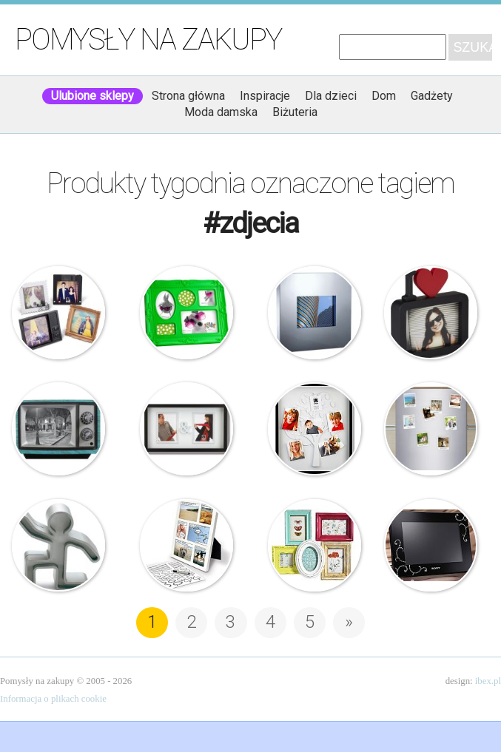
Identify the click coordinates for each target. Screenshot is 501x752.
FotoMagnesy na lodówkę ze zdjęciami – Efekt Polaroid (430, 428)
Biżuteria (294, 112)
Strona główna (188, 96)
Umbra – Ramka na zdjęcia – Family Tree (314, 428)
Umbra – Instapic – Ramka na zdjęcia (58, 312)
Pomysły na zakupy (148, 39)
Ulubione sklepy (92, 96)
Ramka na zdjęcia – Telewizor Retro (58, 428)
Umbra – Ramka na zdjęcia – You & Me (186, 428)
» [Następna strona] (349, 622)
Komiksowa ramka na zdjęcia (186, 545)
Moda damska (221, 112)
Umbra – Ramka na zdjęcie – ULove (430, 312)
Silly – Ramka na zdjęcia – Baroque (186, 312)
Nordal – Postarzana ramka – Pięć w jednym (314, 545)
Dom (383, 96)
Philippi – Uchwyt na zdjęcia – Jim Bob (58, 545)
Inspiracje (265, 96)
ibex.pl (488, 681)
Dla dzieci (331, 96)
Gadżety (432, 96)
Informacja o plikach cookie (53, 699)
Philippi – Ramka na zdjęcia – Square (314, 312)
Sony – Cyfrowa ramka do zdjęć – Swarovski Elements (430, 545)
